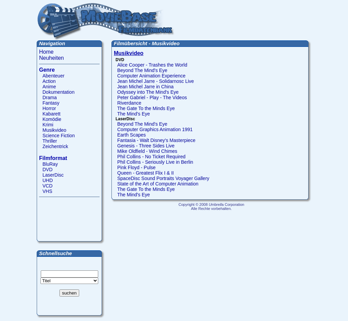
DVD (47, 169)
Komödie (51, 119)
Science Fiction (58, 135)
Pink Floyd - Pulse (136, 167)
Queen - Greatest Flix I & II (145, 173)
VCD (47, 186)
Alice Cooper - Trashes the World (152, 65)
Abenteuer (53, 75)
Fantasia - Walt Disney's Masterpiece (156, 140)
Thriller (49, 141)
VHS (47, 191)
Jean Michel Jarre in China (145, 86)
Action (49, 81)
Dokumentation (58, 92)
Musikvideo (54, 130)
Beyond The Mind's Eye (142, 70)
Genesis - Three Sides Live (146, 145)
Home (46, 52)
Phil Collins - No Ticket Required (151, 156)
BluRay (50, 164)
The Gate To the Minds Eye (146, 108)
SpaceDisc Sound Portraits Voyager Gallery (163, 178)
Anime (49, 86)
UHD (47, 180)
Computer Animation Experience (151, 75)
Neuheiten (51, 58)
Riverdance (129, 103)
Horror (49, 108)
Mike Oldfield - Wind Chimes (147, 151)
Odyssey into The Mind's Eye (148, 92)
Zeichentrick (55, 146)
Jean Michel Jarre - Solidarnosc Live (155, 81)
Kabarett (51, 114)
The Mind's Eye (133, 114)
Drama (49, 97)
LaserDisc (53, 175)
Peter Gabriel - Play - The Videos (152, 97)
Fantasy (50, 103)
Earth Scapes (131, 135)
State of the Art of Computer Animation (157, 183)
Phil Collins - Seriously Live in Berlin (155, 162)
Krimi (47, 124)
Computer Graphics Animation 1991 (155, 129)
